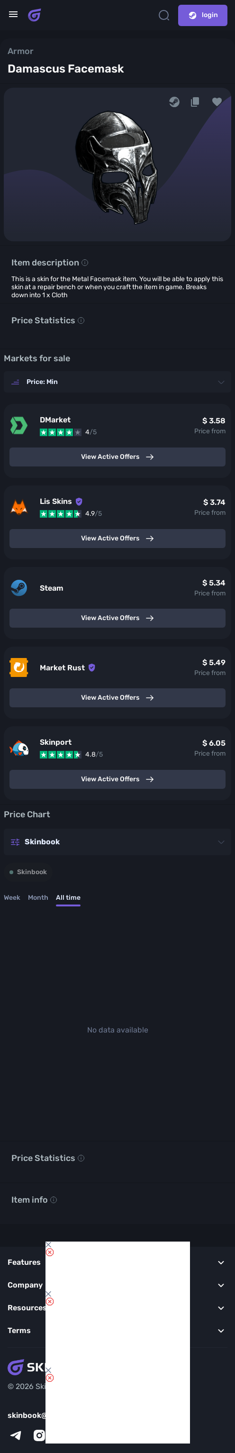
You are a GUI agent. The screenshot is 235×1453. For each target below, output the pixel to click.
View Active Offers (117, 457)
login (203, 15)
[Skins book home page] (34, 15)
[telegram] (16, 1435)
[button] (217, 102)
